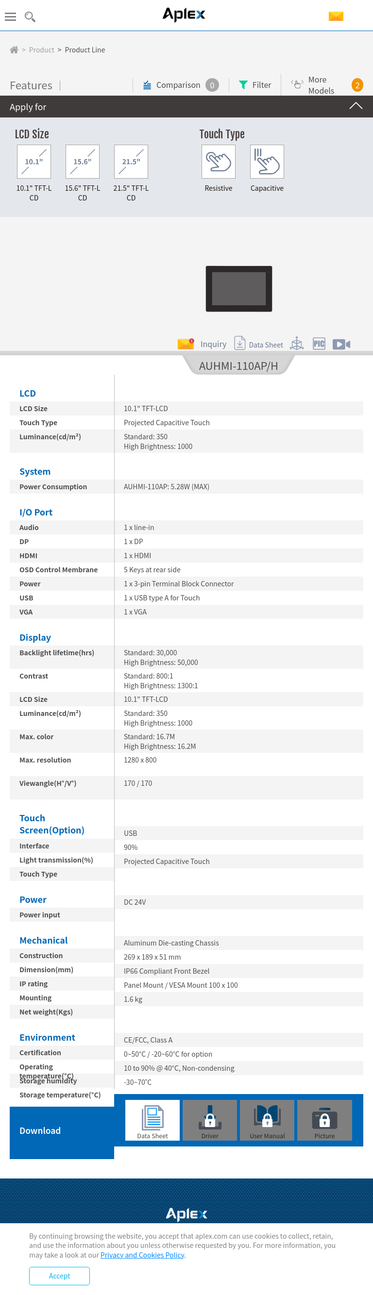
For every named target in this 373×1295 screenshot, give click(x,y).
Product (41, 49)
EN (360, 16)
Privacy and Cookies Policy (142, 1255)
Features (31, 91)
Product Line (85, 49)
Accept (59, 1275)
